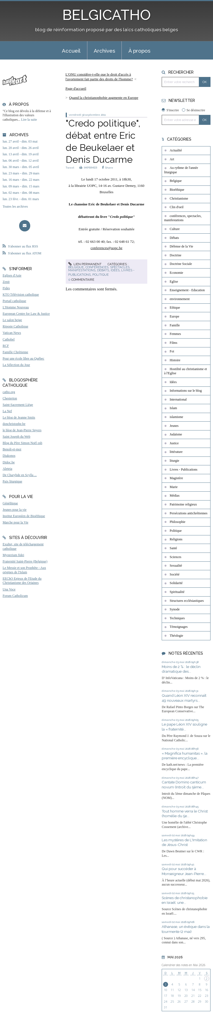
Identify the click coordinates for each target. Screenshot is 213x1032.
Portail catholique (14, 301)
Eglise (174, 281)
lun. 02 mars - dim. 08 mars (20, 193)
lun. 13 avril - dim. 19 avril (20, 154)
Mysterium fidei (13, 555)
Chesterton (9, 398)
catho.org (8, 392)
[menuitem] (71, 50)
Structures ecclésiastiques (187, 601)
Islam (173, 408)
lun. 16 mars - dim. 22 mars (20, 180)
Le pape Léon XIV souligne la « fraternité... (184, 726)
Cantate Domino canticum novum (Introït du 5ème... (184, 784)
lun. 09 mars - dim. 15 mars (20, 186)
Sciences (175, 557)
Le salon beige (12, 320)
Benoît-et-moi (11, 449)
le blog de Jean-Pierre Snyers (21, 430)
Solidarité (176, 583)
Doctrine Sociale (181, 264)
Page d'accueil (75, 88)
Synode (175, 609)
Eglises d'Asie (11, 275)
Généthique (10, 503)
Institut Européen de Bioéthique (23, 516)
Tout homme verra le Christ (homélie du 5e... (185, 813)
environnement (180, 299)
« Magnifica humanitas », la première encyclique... (184, 755)
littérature (176, 452)
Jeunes (174, 426)
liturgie (174, 461)
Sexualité (176, 565)
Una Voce (9, 589)
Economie (176, 273)
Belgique (76, 267)
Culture (175, 229)
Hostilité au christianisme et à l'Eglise (185, 371)
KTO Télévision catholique (20, 294)
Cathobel (8, 339)
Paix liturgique (12, 481)
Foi (172, 351)
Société (174, 574)
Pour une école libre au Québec (23, 358)
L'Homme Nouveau (15, 307)
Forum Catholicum (15, 596)
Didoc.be (8, 462)
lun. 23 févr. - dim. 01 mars (20, 199)
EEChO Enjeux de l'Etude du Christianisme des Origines (21, 581)
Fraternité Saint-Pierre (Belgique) (24, 561)
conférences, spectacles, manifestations (183, 218)
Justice (174, 443)
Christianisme (179, 198)
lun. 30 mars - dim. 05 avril (20, 167)
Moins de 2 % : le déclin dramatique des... (181, 669)
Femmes (175, 334)
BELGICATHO (106, 15)
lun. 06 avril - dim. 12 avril (20, 160)
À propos (139, 51)
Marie (174, 487)
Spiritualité (177, 592)
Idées (115, 270)
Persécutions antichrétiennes (188, 513)
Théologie (176, 636)
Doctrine (175, 255)
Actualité (176, 150)
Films (173, 343)
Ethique (175, 307)
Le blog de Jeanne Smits (18, 417)
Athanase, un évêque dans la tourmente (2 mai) (186, 929)
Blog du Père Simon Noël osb (22, 443)
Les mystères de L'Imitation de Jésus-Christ (184, 842)
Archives (104, 51)
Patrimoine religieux (183, 504)
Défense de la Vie (181, 246)
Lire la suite (29, 120)
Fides (6, 288)
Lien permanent (85, 264)
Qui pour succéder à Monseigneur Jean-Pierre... (184, 871)
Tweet (70, 167)
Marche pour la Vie (15, 522)
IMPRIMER (88, 167)
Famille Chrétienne (15, 352)
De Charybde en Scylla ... (19, 475)
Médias (174, 495)
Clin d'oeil (177, 207)
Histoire (175, 360)
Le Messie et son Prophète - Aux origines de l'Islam (24, 570)
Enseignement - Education (187, 290)
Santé (173, 548)
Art (172, 159)
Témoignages (179, 627)
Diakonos (8, 456)
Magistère (176, 478)
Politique (100, 275)
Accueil (71, 51)
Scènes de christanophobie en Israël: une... (184, 900)
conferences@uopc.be (107, 248)
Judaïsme (176, 434)
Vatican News (11, 333)
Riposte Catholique (15, 326)
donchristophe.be (13, 424)
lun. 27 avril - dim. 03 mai (19, 141)
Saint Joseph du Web (16, 436)
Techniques (177, 618)
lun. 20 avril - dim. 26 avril (20, 148)
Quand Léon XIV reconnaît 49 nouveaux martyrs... (184, 698)
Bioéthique (177, 190)
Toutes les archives (15, 206)
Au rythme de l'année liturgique (181, 170)
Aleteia (7, 469)
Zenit (5, 282)
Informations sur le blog (186, 391)
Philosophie (178, 522)
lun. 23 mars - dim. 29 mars (20, 173)
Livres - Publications (183, 469)
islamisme (176, 417)
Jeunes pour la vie (14, 510)
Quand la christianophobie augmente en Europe (103, 98)
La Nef (7, 411)
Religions (176, 539)
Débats (103, 270)
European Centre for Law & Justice (26, 314)
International (178, 399)
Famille (175, 325)
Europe (174, 316)
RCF (5, 346)
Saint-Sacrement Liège (17, 405)
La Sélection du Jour (16, 365)
